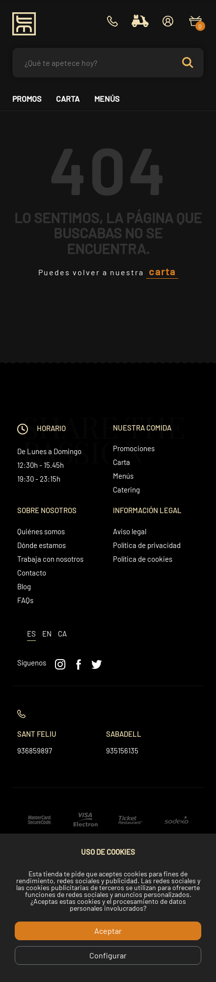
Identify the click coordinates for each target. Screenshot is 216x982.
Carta (68, 99)
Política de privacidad (147, 545)
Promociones (134, 448)
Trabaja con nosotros (50, 558)
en (47, 633)
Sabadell (123, 733)
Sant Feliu (36, 733)
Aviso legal (129, 531)
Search (192, 62)
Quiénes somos (41, 531)
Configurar (108, 955)
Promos (26, 99)
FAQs (25, 600)
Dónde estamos (41, 545)
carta (162, 271)
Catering (126, 489)
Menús (106, 99)
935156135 (122, 750)
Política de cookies (142, 558)
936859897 (34, 750)
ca (62, 633)
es (31, 633)
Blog (24, 586)
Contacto (31, 572)
